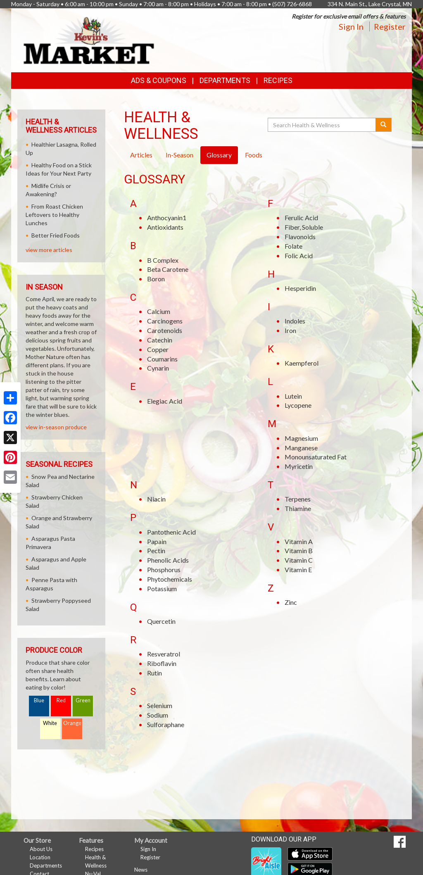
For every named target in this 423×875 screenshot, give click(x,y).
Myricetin (299, 466)
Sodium (157, 715)
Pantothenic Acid (171, 532)
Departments (46, 865)
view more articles (49, 249)
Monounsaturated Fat (316, 457)
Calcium (158, 311)
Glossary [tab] (219, 155)
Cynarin (158, 368)
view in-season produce (56, 426)
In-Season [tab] (179, 155)
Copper (158, 349)
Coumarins (162, 359)
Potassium (162, 588)
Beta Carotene (167, 269)
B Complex (162, 260)
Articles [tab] (141, 155)
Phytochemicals (169, 579)
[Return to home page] (89, 39)
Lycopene (298, 405)
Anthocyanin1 (166, 217)
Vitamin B (299, 550)
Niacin (156, 499)
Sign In (351, 26)
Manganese (301, 448)
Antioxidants (165, 227)
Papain (156, 541)
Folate (293, 246)
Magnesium (301, 438)
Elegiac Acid (164, 401)
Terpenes (298, 499)
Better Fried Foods (55, 235)
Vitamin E (298, 569)
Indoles (295, 321)
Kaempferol (301, 363)
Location (40, 857)
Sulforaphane (165, 724)
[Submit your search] (383, 125)
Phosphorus (164, 569)
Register (390, 26)
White (50, 723)
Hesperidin (300, 288)
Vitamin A (299, 541)
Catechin (159, 340)
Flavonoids (300, 236)
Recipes (278, 80)
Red (61, 700)
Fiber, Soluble (304, 227)
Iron (290, 330)
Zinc (291, 602)
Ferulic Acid (301, 217)
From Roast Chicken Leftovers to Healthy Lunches (54, 214)
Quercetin (161, 621)
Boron (156, 279)
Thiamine (298, 508)
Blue (39, 700)
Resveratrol (163, 654)
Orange (72, 723)
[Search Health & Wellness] (322, 125)
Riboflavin (161, 663)
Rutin (154, 673)
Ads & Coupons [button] (158, 80)
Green (83, 700)
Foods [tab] (253, 155)
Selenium (159, 705)
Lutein (293, 396)
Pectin (156, 550)
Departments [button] (225, 80)
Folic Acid (299, 255)
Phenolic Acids (168, 560)
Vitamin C (299, 560)
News (140, 869)
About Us (41, 849)
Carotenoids (164, 330)
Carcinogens (165, 321)
